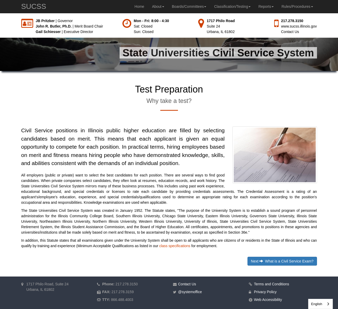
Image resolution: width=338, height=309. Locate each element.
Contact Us (290, 32)
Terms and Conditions (271, 284)
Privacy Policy (265, 292)
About (158, 6)
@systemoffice (190, 292)
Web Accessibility (268, 300)
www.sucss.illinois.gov (299, 26)
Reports (266, 6)
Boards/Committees (189, 6)
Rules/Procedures (297, 6)
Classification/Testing (232, 6)
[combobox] (320, 304)
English (316, 304)
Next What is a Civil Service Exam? (282, 261)
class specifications (174, 246)
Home (139, 6)
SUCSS (33, 6)
